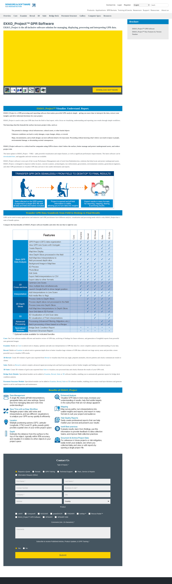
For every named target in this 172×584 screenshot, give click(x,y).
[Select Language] (142, 5)
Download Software (107, 90)
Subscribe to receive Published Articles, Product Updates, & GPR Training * (62, 541)
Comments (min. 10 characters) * (62, 522)
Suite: (5, 365)
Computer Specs (94, 16)
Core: (5, 338)
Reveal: (6, 350)
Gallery (82, 16)
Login (119, 5)
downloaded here (9, 156)
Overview (7, 16)
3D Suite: (6, 369)
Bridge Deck (54, 16)
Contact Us (110, 5)
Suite (44, 16)
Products (90, 10)
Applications (101, 10)
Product (63, 507)
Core (15, 16)
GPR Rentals (112, 10)
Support (146, 10)
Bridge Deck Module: (11, 374)
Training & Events (125, 10)
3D (39, 16)
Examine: (6, 346)
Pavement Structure (69, 16)
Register (127, 5)
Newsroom (137, 10)
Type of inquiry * (62, 465)
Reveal (32, 16)
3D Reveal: (7, 358)
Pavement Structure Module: (13, 381)
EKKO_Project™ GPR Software (143, 29)
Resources (155, 10)
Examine (23, 16)
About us (165, 10)
